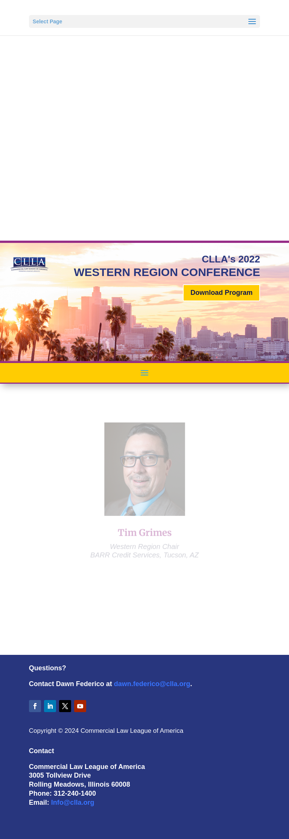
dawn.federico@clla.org (152, 684)
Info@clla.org (72, 802)
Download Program (221, 292)
